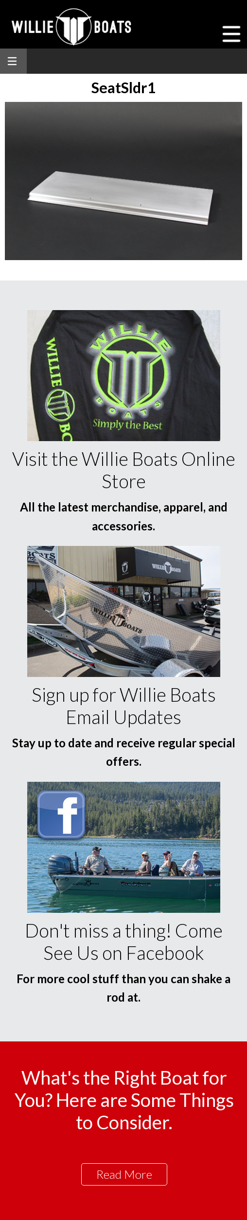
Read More (124, 1174)
